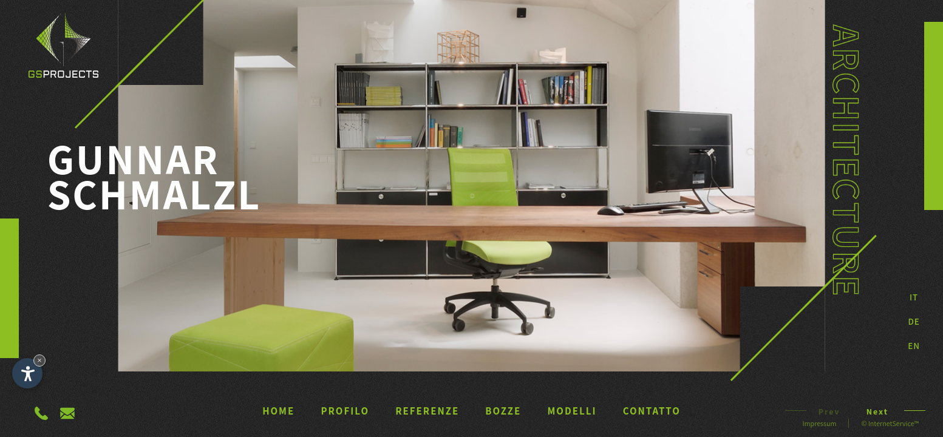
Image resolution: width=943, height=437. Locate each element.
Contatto (652, 411)
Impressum (820, 423)
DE (913, 321)
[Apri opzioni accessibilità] (27, 373)
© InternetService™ (890, 423)
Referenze (427, 411)
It (914, 297)
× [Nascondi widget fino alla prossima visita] (39, 360)
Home (278, 411)
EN (914, 345)
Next (883, 411)
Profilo (345, 411)
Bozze (503, 411)
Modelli (572, 411)
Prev (823, 411)
